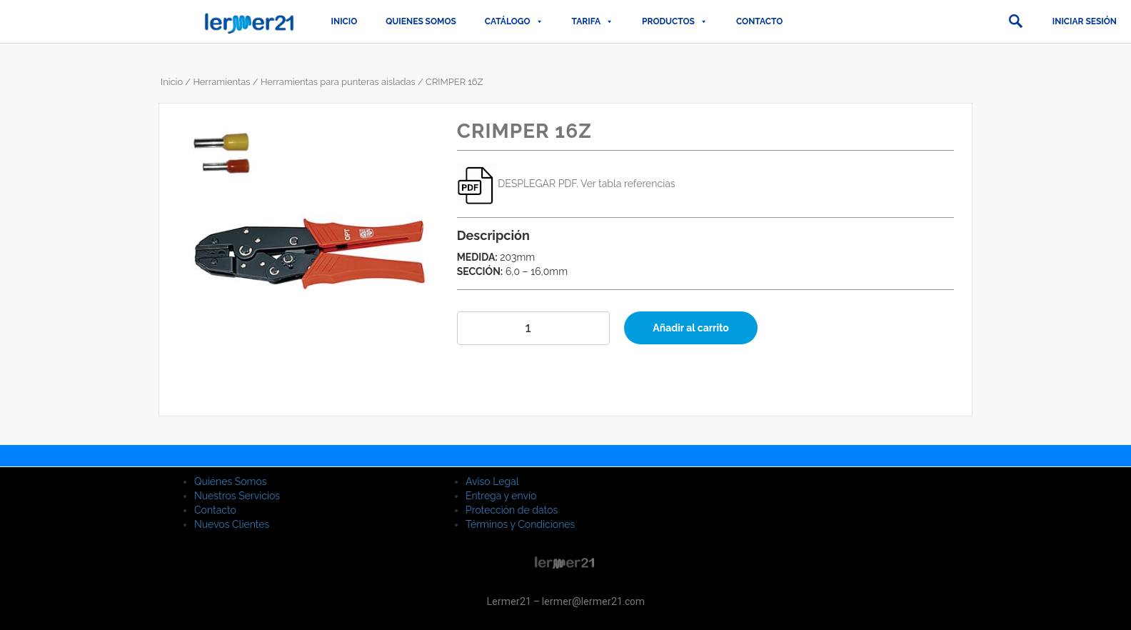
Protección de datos (512, 510)
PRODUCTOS (675, 21)
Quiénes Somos (230, 481)
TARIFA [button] (592, 21)
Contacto (759, 21)
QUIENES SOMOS (421, 21)
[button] (1015, 21)
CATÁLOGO (514, 21)
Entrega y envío (501, 495)
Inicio (344, 21)
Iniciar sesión (1084, 21)
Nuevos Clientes (231, 524)
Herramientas (221, 81)
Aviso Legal (492, 481)
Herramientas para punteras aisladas (338, 81)
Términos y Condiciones (520, 524)
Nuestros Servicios (237, 495)
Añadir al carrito (691, 328)
